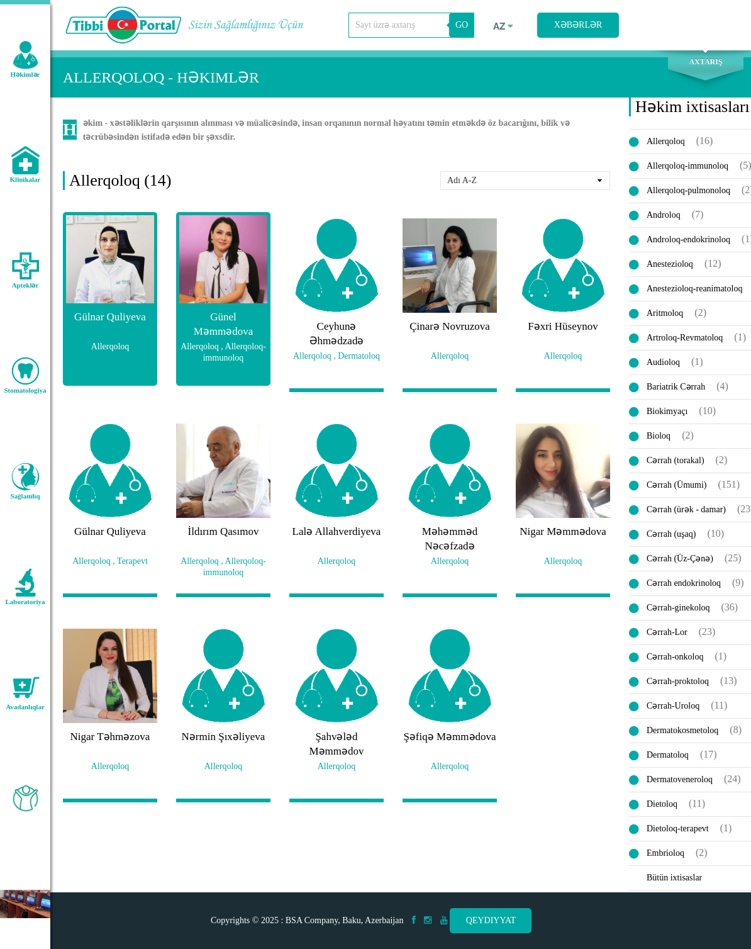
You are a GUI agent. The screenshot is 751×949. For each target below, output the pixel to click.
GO (461, 25)
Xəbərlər (578, 25)
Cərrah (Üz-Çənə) (680, 560)
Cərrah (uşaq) (671, 536)
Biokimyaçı (667, 413)
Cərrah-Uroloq (673, 707)
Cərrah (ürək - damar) (686, 511)
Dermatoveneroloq (680, 781)
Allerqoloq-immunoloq (687, 167)
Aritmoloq (665, 315)
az (503, 26)
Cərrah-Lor (667, 634)
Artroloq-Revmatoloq (685, 339)
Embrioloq (665, 855)
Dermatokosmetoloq (682, 732)
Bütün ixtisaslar (674, 879)
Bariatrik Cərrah (676, 388)
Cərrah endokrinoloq (684, 585)
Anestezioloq (670, 266)
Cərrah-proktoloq (678, 683)
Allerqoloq (666, 143)
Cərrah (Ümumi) (676, 486)
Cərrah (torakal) (675, 462)
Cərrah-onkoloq (675, 658)
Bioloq (658, 437)
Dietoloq (662, 806)
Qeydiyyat (491, 920)
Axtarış (705, 63)
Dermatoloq (668, 756)
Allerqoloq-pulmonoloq (688, 192)
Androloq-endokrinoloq (688, 241)
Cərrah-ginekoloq (678, 609)
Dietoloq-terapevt (678, 830)
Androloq (664, 217)
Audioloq (663, 364)
